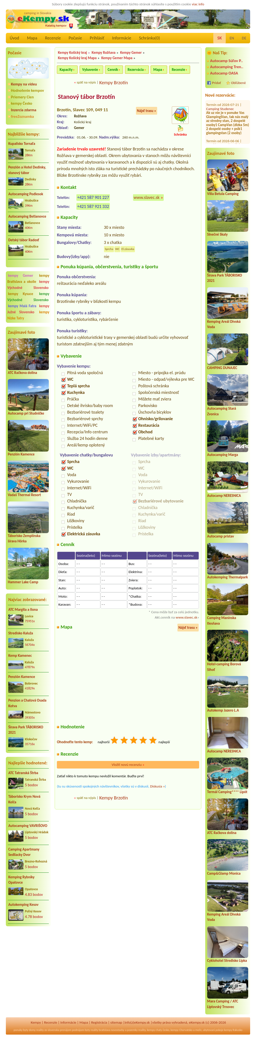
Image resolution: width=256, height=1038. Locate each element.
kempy (151, 1030)
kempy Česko (21, 103)
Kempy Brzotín (113, 82)
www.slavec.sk (147, 197)
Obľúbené (238, 83)
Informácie (121, 38)
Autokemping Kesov (23, 904)
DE (244, 38)
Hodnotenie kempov (27, 90)
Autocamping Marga (222, 455)
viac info (198, 4)
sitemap (116, 1022)
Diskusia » (157, 786)
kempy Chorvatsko (181, 1030)
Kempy (36, 1022)
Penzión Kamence (21, 454)
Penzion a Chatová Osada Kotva (27, 703)
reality (40, 1030)
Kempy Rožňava (104, 52)
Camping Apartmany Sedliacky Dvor (23, 852)
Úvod (14, 38)
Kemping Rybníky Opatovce (21, 880)
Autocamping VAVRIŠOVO (27, 826)
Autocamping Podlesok (25, 194)
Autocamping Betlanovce (27, 216)
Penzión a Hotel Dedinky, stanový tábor (27, 170)
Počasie (75, 38)
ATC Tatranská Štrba (23, 773)
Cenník (113, 69)
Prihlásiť (97, 38)
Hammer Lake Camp (23, 582)
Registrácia (99, 1022)
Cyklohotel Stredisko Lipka (227, 960)
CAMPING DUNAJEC (222, 368)
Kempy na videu (24, 84)
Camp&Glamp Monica (224, 873)
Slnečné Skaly (217, 234)
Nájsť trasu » (146, 111)
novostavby (117, 1030)
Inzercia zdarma (23, 110)
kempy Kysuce (20, 294)
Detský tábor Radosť (23, 240)
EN (232, 38)
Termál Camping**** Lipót (227, 792)
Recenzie (178, 69)
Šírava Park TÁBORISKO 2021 (25, 730)
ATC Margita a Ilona (23, 609)
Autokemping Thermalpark (227, 577)
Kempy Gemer (131, 52)
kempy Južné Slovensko (28, 309)
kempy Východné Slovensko (28, 284)
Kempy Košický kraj (72, 52)
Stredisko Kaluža (20, 633)
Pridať (216, 83)
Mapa (32, 38)
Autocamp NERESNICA (224, 495)
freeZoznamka (22, 116)
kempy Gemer (20, 275)
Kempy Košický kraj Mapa (77, 58)
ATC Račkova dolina (22, 373)
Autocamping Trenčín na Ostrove (224, 136)
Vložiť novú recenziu (128, 764)
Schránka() (149, 38)
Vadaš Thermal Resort (24, 495)
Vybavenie (90, 69)
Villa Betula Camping (223, 194)
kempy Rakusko (233, 1030)
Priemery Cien (22, 97)
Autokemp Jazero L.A (223, 710)
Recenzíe (53, 38)
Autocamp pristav (220, 536)
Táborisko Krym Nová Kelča (24, 799)
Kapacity (66, 69)
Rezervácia (136, 69)
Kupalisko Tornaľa (21, 143)
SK (219, 38)
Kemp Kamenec (20, 655)
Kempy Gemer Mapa (117, 58)
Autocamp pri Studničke (26, 413)
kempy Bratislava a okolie (28, 278)
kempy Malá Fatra (22, 306)
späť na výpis (86, 82)
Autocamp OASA (224, 73)
